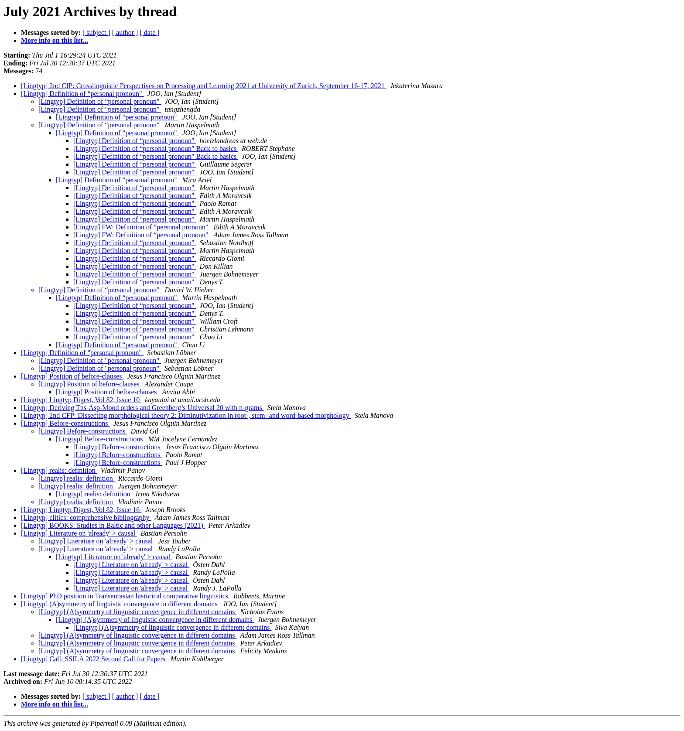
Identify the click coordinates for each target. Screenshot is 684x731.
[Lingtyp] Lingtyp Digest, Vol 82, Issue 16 (81, 509)
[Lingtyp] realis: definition (59, 470)
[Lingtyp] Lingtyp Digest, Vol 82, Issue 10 (81, 399)
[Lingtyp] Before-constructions (65, 423)
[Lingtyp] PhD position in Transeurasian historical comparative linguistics (125, 596)
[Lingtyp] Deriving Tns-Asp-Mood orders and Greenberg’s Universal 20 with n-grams (142, 407)
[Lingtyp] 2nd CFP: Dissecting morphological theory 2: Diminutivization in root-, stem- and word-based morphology (186, 415)
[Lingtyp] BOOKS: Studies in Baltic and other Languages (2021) (113, 525)
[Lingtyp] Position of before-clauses (72, 376)
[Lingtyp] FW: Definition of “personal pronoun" (141, 227)
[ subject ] (96, 32)
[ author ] (125, 32)
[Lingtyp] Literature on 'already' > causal (79, 533)
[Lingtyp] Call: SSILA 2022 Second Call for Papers (94, 659)
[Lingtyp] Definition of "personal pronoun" (82, 352)
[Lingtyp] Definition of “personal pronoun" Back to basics (155, 148)
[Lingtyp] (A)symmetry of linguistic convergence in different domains (120, 604)
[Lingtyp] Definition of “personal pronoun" (82, 93)
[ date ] (149, 32)
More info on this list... (54, 40)
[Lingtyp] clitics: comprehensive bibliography (86, 517)
